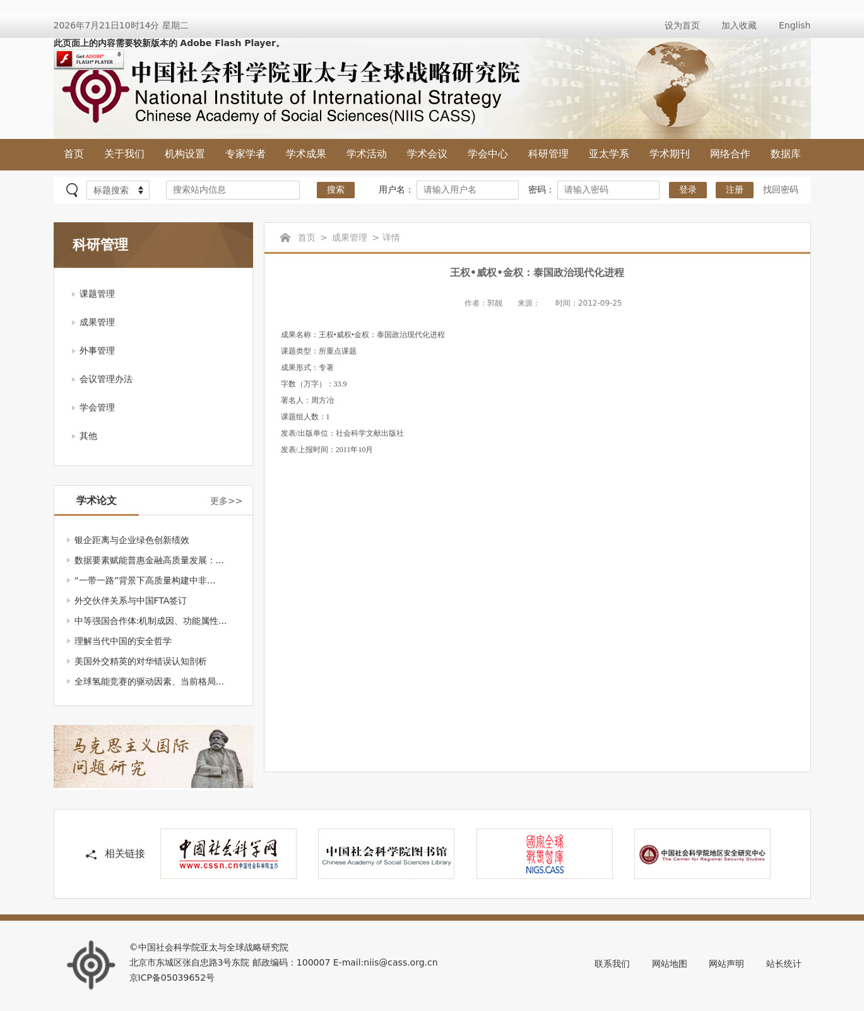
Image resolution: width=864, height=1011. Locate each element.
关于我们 (124, 154)
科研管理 (548, 154)
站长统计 (784, 964)
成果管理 (97, 322)
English (795, 25)
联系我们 (612, 964)
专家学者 (245, 154)
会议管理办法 (106, 379)
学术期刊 (669, 154)
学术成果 (306, 154)
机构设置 (185, 154)
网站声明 (726, 964)
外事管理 (97, 350)
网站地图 (669, 964)
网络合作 (730, 154)
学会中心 (488, 154)
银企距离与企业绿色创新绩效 (131, 540)
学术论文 (96, 500)
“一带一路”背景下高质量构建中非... (145, 580)
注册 (734, 189)
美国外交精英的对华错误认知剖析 (140, 661)
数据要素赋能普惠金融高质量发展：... (149, 560)
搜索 (336, 189)
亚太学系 (609, 154)
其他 (88, 436)
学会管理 (97, 407)
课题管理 (97, 294)
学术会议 (427, 154)
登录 (688, 189)
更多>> (226, 501)
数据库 (786, 154)
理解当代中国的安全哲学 (123, 641)
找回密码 (780, 189)
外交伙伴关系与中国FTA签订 (130, 600)
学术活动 (366, 154)
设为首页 (682, 25)
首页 (74, 154)
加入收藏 (739, 25)
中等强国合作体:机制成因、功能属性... (150, 621)
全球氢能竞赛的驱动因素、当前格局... (149, 681)
